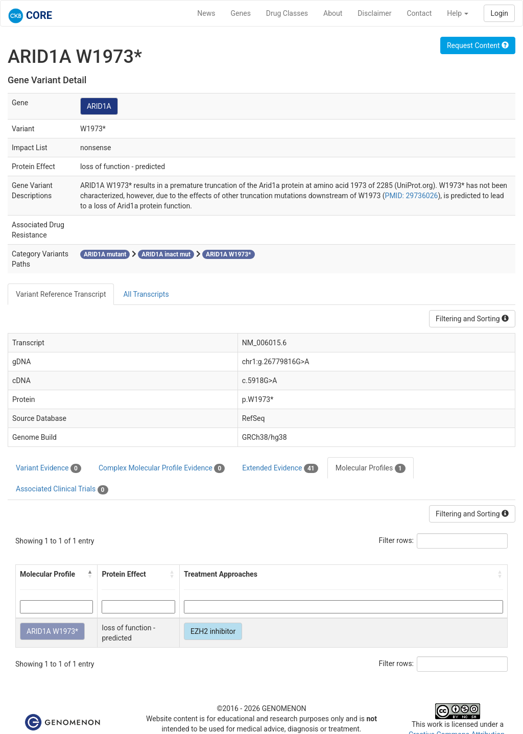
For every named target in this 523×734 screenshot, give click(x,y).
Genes (241, 13)
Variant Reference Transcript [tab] (61, 294)
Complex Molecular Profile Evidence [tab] (162, 468)
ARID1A (99, 106)
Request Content (478, 45)
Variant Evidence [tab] (48, 468)
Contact (419, 13)
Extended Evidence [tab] (280, 468)
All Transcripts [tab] (146, 294)
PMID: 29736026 (411, 196)
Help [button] (457, 13)
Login (499, 13)
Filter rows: (396, 540)
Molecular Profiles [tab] (371, 468)
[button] (90, 574)
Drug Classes (287, 13)
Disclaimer (374, 13)
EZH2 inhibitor (213, 631)
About (332, 13)
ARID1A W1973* (52, 631)
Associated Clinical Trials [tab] (62, 489)
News (206, 13)
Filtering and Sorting (472, 319)
